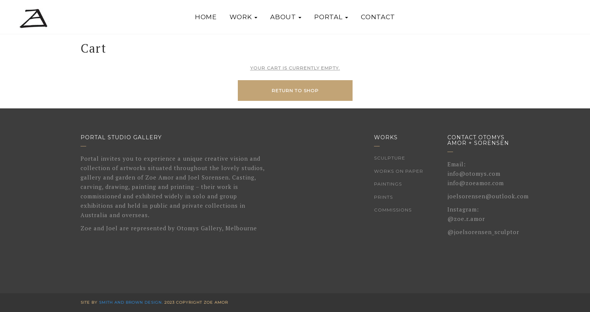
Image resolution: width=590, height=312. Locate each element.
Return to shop (295, 90)
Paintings (388, 184)
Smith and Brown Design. (131, 302)
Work (244, 17)
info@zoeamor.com (475, 183)
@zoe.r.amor (466, 218)
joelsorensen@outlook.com (488, 196)
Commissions (393, 210)
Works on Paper (398, 171)
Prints (383, 197)
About (285, 17)
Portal (331, 17)
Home (206, 17)
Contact (378, 17)
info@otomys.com (473, 173)
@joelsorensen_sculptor (483, 232)
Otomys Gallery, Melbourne (217, 228)
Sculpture (389, 158)
